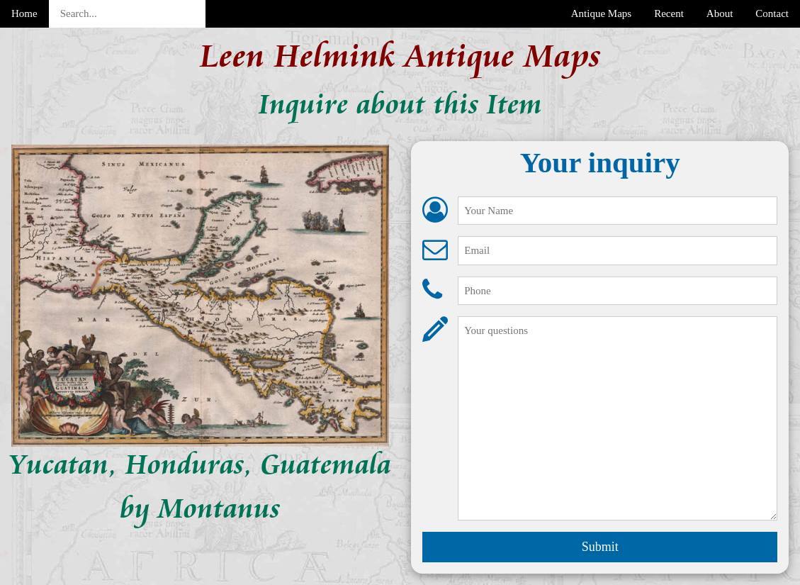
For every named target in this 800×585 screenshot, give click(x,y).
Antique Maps (601, 13)
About (719, 13)
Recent (669, 13)
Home (24, 13)
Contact (772, 13)
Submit (600, 547)
